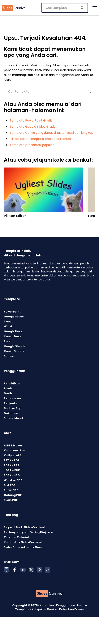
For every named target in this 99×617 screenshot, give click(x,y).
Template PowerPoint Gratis (31, 120)
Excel (7, 341)
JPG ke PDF (12, 470)
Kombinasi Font (15, 450)
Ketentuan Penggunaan (58, 605)
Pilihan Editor (15, 215)
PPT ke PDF (11, 460)
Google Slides (14, 316)
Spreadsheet (13, 418)
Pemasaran (12, 398)
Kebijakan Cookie (45, 609)
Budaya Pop (12, 408)
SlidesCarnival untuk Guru (23, 547)
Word (8, 326)
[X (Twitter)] (31, 570)
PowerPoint (12, 311)
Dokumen (11, 413)
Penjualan (11, 403)
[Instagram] (6, 570)
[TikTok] (47, 570)
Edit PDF (9, 485)
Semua (9, 356)
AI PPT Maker (13, 445)
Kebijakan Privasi (71, 609)
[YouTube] (23, 570)
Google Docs (13, 331)
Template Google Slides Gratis (32, 126)
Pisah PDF (11, 500)
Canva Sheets (14, 351)
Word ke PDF (13, 480)
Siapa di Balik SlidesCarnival (24, 527)
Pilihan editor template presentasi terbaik (41, 139)
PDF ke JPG (12, 475)
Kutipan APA (13, 455)
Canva (8, 321)
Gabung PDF (13, 495)
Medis (8, 393)
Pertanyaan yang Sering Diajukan (28, 532)
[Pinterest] (39, 570)
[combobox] (64, 8)
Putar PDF (11, 490)
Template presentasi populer (32, 145)
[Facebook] (14, 570)
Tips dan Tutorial (16, 537)
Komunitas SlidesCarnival (22, 542)
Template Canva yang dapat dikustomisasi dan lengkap (51, 132)
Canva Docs (12, 336)
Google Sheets (14, 346)
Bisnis (8, 388)
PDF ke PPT (11, 465)
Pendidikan (12, 383)
